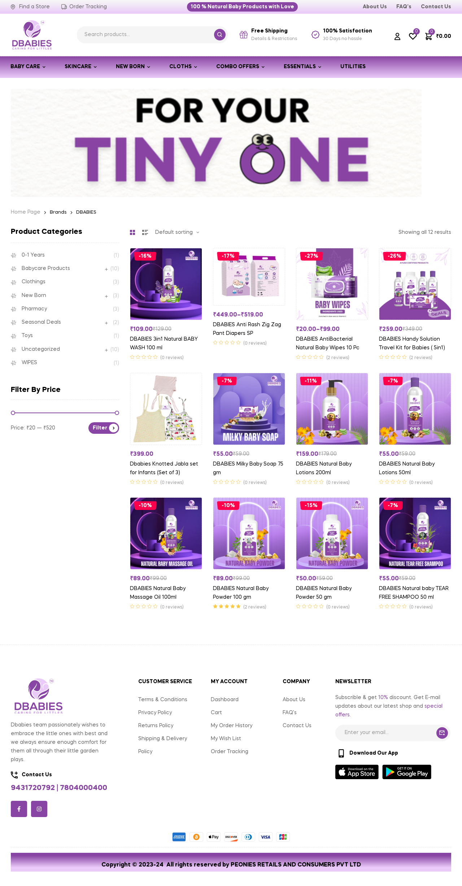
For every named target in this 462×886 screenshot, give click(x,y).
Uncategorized (41, 349)
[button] (242, 7)
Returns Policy (155, 725)
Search (220, 34)
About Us (294, 699)
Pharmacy (34, 308)
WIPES (29, 362)
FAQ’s (290, 712)
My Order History (231, 725)
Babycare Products (46, 268)
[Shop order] (177, 232)
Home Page (25, 212)
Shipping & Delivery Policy (162, 745)
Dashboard (225, 699)
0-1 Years (33, 255)
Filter (100, 428)
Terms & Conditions (162, 699)
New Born (34, 295)
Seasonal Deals (41, 322)
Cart (216, 712)
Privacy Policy (155, 712)
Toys (27, 335)
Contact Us (297, 725)
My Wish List (226, 738)
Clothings (33, 281)
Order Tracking (229, 751)
